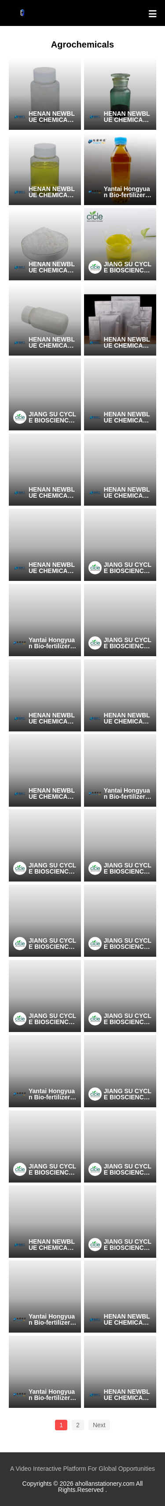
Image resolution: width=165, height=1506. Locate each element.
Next (99, 1425)
